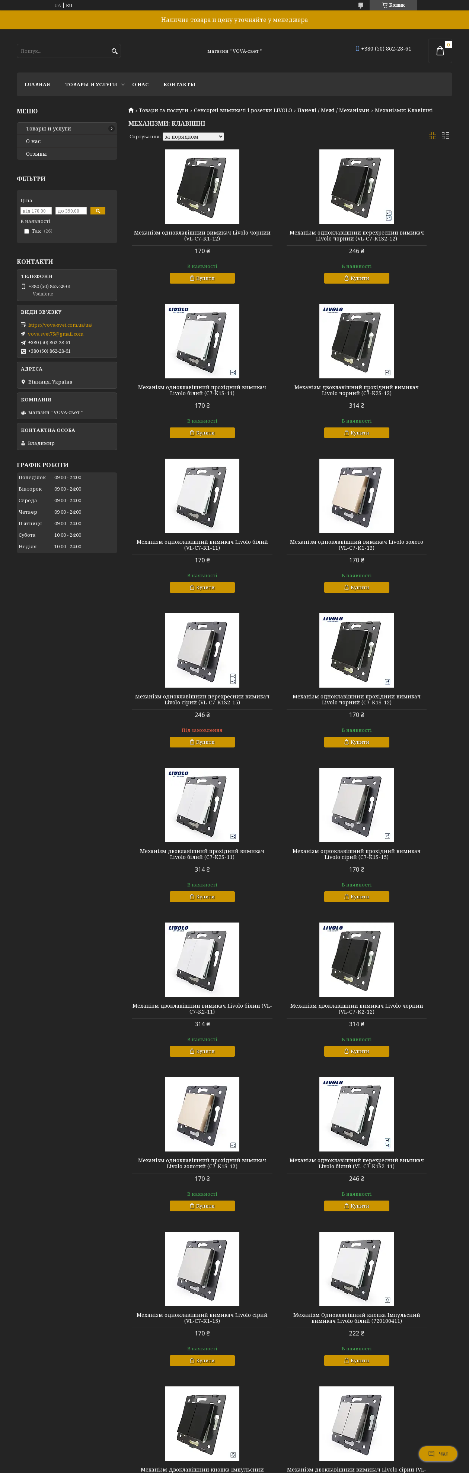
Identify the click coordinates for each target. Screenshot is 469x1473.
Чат (438, 1453)
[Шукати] (114, 51)
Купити (183, 284)
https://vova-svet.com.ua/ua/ (60, 325)
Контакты (179, 84)
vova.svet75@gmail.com (55, 334)
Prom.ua (276, 1459)
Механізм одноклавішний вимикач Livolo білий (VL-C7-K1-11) (290, 396)
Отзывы (36, 154)
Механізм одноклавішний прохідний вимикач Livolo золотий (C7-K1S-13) (180, 881)
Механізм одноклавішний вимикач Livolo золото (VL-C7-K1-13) (400, 399)
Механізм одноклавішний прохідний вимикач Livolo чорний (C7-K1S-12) (290, 560)
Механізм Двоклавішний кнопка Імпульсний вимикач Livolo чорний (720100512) (290, 1041)
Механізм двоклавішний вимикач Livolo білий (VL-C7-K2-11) (290, 717)
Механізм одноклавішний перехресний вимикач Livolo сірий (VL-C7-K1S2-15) (180, 560)
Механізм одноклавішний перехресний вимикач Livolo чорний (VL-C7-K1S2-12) (290, 239)
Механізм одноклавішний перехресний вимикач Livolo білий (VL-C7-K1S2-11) (290, 881)
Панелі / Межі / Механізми (333, 110)
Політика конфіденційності (296, 1466)
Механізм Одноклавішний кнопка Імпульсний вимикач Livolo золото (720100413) (180, 1202)
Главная (37, 84)
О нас (140, 84)
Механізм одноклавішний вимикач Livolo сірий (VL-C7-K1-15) (400, 878)
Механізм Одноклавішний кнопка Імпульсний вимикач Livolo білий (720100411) (180, 1041)
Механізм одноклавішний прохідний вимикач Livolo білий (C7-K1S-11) (400, 239)
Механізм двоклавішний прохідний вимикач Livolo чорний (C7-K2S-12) (180, 399)
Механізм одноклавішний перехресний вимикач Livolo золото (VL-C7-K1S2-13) (400, 1363)
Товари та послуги (163, 110)
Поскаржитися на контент (225, 1466)
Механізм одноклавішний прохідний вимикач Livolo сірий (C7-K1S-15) (180, 720)
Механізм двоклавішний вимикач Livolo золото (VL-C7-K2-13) (400, 1199)
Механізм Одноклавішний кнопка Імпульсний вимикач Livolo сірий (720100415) (180, 1363)
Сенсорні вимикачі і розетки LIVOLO (243, 110)
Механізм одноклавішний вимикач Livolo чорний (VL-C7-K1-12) (180, 239)
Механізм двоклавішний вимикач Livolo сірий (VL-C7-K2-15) (400, 1038)
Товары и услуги (91, 84)
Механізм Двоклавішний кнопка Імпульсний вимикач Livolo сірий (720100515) (290, 1363)
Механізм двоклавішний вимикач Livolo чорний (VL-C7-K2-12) (400, 717)
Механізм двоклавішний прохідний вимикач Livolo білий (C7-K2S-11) (400, 560)
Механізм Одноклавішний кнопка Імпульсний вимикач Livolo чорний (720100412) (290, 1202)
